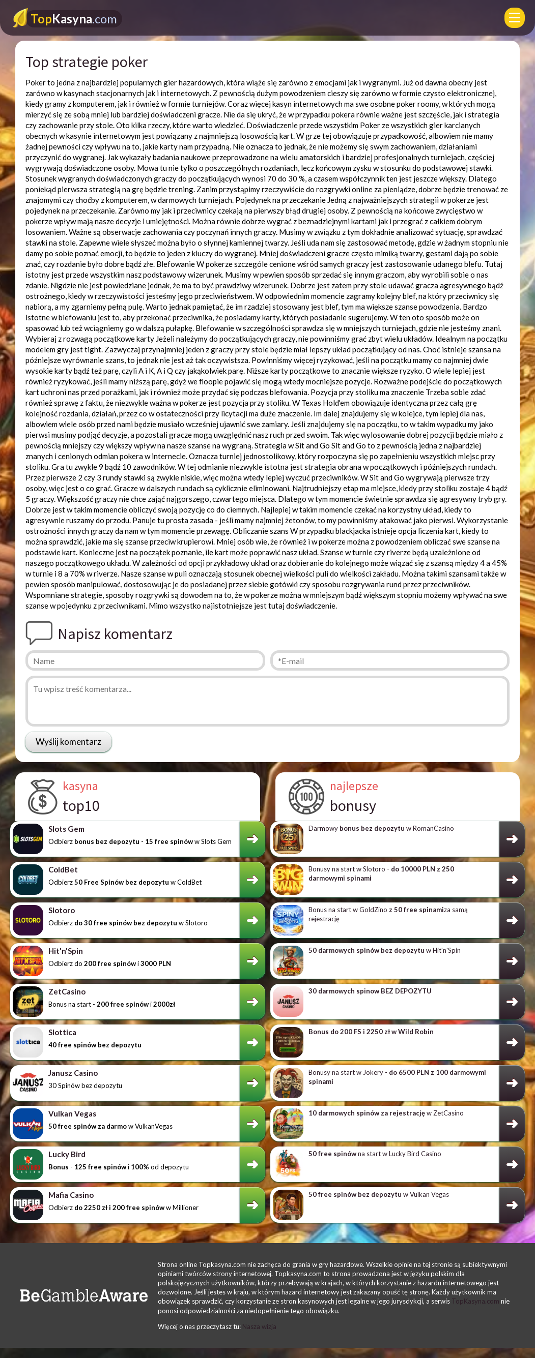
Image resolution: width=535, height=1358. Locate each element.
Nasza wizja (259, 1326)
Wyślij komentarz (68, 741)
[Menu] (514, 18)
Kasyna (74, 18)
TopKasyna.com (475, 1301)
